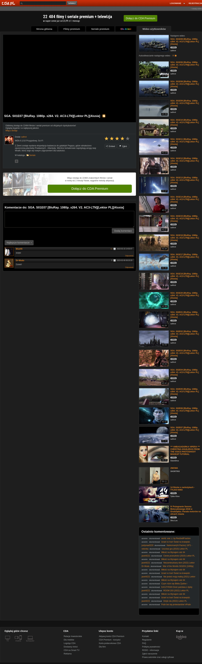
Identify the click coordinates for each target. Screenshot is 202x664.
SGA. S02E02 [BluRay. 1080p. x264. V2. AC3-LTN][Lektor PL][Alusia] (184, 334)
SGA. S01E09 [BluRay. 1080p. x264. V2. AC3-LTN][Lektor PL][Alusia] (184, 103)
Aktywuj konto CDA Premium (111, 636)
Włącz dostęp (11, 130)
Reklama (68, 654)
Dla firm (102, 647)
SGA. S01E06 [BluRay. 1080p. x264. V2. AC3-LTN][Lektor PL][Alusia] (184, 64)
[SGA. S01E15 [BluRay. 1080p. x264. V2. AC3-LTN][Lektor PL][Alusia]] (153, 223)
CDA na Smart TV (71, 650)
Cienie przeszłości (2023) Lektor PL (179, 556)
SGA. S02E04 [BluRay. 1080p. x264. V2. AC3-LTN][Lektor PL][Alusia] (184, 372)
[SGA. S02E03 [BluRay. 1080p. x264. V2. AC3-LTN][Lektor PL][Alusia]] (153, 357)
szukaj (72, 3)
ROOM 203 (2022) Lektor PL (176, 590)
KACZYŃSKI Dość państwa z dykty (176, 587)
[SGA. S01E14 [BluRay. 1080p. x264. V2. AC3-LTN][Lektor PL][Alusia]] (153, 204)
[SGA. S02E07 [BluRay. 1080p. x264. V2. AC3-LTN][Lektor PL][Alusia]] (153, 434)
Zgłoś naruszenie (149, 654)
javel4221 (146, 556)
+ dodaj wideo (196, 9)
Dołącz (140, 18)
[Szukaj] (43, 3)
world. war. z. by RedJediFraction (176, 538)
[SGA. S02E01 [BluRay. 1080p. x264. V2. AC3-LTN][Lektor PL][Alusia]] (153, 319)
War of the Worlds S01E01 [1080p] (178, 566)
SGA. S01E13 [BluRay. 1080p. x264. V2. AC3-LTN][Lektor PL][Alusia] (184, 180)
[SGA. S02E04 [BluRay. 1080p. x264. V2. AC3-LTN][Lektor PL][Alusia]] (153, 377)
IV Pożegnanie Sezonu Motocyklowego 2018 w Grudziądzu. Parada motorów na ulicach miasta (185, 510)
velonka (145, 549)
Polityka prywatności (151, 647)
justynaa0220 (147, 545)
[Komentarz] (69, 219)
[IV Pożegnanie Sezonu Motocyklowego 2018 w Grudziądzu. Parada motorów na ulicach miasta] (153, 513)
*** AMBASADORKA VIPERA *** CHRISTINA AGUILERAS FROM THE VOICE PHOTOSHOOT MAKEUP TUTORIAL (185, 450)
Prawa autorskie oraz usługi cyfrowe (158, 657)
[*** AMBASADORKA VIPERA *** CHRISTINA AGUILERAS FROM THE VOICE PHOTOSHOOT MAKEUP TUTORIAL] (153, 454)
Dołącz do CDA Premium (89, 188)
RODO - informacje (150, 650)
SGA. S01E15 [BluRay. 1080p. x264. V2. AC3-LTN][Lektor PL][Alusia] (184, 218)
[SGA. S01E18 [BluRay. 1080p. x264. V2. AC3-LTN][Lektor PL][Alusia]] (153, 281)
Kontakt (145, 636)
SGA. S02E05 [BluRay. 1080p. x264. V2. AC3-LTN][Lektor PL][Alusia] (184, 391)
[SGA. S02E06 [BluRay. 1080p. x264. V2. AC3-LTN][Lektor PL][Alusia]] (153, 415)
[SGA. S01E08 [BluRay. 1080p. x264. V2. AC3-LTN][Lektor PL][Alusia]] (153, 43)
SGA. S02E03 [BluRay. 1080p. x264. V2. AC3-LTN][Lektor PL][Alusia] (184, 353)
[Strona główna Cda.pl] (9, 3)
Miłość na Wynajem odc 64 (173, 552)
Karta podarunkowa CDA (110, 643)
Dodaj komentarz (123, 231)
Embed (110, 146)
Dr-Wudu (20, 260)
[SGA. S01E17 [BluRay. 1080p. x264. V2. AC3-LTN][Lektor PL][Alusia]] (153, 261)
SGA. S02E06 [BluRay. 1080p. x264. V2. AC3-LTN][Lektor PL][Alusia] (184, 410)
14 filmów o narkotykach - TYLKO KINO (182, 488)
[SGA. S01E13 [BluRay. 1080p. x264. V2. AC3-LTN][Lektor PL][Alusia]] (153, 184)
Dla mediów (69, 640)
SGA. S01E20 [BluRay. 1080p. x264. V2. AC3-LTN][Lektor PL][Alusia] (184, 295)
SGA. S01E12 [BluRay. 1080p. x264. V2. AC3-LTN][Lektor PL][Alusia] (184, 161)
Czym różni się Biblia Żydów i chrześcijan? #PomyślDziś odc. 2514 (164, 584)
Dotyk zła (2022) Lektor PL (175, 601)
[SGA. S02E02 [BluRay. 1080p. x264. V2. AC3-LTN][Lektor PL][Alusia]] (153, 338)
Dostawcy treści (71, 647)
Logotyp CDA (70, 643)
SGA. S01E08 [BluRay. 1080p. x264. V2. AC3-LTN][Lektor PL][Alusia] (184, 41)
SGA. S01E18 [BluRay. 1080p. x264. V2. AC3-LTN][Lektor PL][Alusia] (184, 276)
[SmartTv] (21, 643)
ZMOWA (174, 468)
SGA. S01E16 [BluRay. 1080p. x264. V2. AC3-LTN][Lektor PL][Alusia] (184, 237)
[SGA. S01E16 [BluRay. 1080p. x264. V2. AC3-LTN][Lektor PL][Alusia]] (153, 242)
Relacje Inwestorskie (73, 636)
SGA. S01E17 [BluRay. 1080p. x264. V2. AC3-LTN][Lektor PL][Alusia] (184, 257)
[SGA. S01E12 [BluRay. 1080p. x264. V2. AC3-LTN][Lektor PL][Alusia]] (153, 165)
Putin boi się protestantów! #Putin (176, 604)
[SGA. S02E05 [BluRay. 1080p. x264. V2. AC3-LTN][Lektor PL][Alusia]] (153, 396)
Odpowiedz (129, 256)
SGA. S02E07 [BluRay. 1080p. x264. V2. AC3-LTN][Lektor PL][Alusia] (184, 430)
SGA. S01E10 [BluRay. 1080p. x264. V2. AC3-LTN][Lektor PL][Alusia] (184, 122)
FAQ (144, 643)
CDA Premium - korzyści (109, 640)
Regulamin (147, 640)
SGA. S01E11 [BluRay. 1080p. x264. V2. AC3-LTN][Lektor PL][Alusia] (184, 141)
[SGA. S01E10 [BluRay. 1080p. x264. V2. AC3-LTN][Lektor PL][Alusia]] (153, 127)
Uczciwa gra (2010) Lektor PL (175, 549)
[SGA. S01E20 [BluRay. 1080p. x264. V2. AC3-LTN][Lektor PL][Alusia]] (153, 300)
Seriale (32, 155)
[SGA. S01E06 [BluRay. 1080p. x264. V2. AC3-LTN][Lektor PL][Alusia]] (153, 69)
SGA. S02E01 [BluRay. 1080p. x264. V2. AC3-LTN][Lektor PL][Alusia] (184, 314)
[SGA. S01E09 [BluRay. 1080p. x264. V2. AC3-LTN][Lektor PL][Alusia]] (153, 108)
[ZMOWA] (153, 475)
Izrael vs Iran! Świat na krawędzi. (175, 542)
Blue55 (20, 249)
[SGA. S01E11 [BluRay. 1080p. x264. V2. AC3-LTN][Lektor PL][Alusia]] (153, 146)
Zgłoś (123, 146)
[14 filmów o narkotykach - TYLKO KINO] (153, 494)
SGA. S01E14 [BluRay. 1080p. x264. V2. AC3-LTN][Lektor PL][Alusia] (184, 199)
